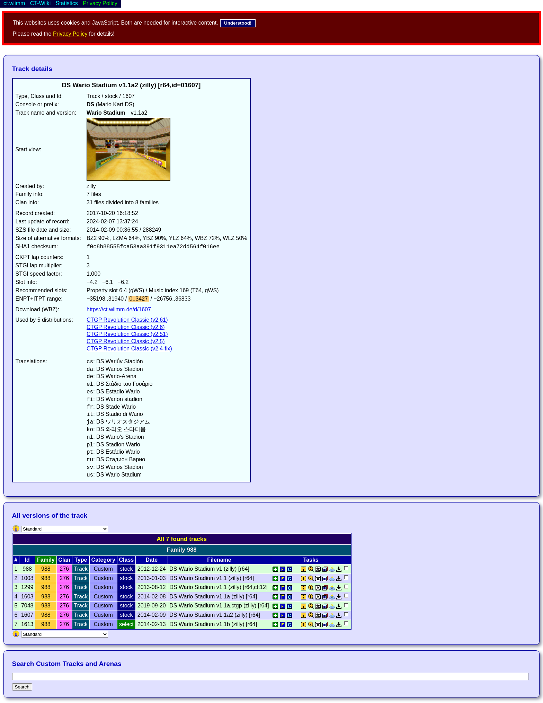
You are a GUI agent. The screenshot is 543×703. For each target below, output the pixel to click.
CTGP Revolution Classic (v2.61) (127, 320)
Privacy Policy (70, 34)
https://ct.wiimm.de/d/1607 (119, 309)
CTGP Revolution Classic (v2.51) (127, 334)
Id (27, 560)
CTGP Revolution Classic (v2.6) (126, 327)
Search (22, 686)
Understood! (237, 23)
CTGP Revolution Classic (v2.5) (126, 341)
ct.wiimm (14, 3)
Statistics (67, 3)
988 (46, 569)
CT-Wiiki (40, 3)
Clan (64, 560)
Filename (219, 560)
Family (46, 560)
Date (151, 560)
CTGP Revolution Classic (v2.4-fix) (129, 349)
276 (64, 569)
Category (103, 560)
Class (126, 560)
